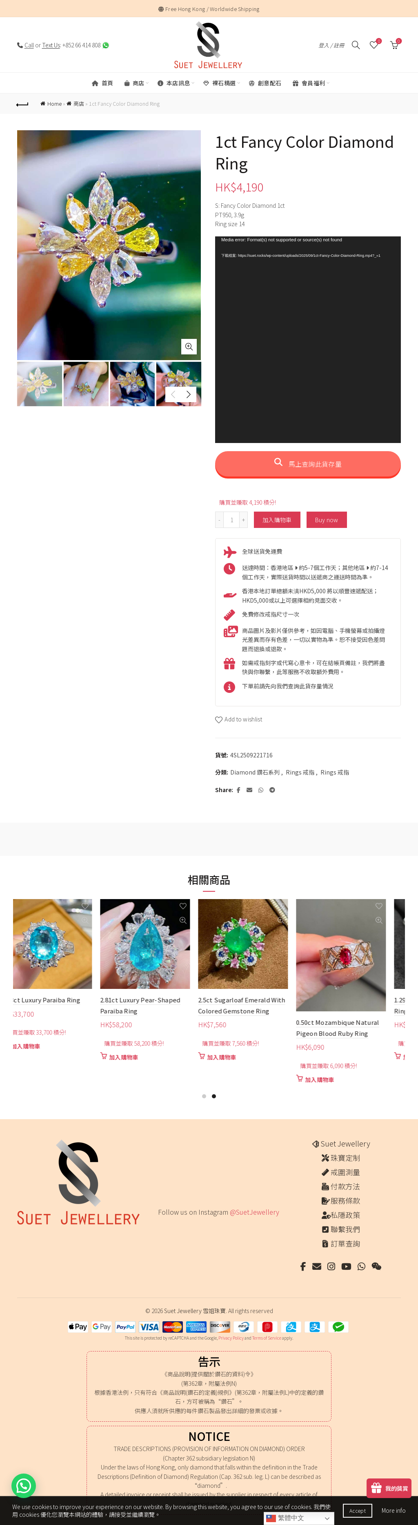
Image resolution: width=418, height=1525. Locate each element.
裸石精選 (219, 83)
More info (394, 1510)
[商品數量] (231, 520)
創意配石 (265, 83)
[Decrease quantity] (219, 520)
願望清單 (378, 41)
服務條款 (345, 1200)
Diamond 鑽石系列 (255, 772)
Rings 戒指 (300, 772)
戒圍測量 (345, 1172)
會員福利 (309, 83)
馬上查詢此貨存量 (308, 464)
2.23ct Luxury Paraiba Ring (63, 999)
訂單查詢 (345, 1243)
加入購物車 (277, 520)
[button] (23, 1486)
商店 (135, 83)
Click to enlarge (189, 346)
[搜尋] (355, 45)
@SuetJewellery (254, 1212)
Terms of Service (266, 1338)
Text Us (51, 45)
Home (54, 103)
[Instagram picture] (160, 1229)
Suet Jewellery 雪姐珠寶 (195, 1311)
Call (29, 45)
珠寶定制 (345, 1157)
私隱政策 (345, 1214)
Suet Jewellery (345, 1143)
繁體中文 (285, 1518)
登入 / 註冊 (331, 45)
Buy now (326, 520)
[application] (308, 339)
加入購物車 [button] (48, 1046)
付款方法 (345, 1186)
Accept (357, 1510)
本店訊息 (174, 83)
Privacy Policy (231, 1338)
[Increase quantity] (244, 520)
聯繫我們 (345, 1229)
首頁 (102, 83)
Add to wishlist (243, 719)
